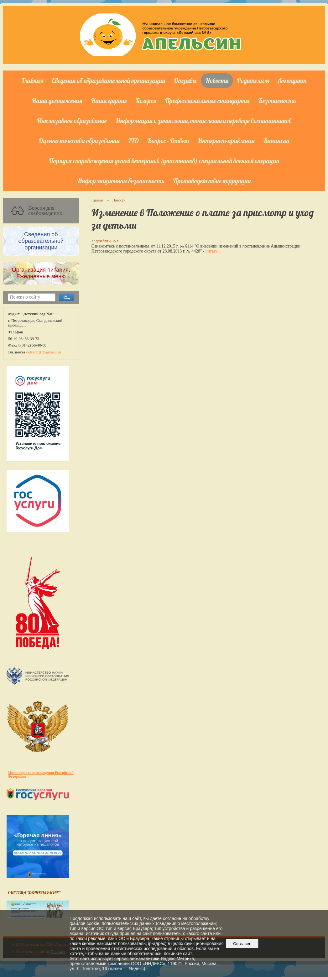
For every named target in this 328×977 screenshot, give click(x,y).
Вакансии (276, 141)
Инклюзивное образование (72, 121)
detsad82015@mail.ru (43, 352)
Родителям (253, 80)
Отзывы (185, 80)
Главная (32, 80)
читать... (213, 251)
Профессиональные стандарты (207, 101)
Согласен (242, 943)
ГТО (133, 141)
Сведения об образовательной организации (108, 80)
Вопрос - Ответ (168, 141)
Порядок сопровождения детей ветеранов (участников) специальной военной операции (164, 161)
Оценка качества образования (79, 141)
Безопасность (277, 101)
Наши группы (109, 101)
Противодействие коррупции (212, 181)
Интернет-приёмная (226, 141)
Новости (217, 80)
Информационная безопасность (120, 181)
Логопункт (292, 80)
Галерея (146, 101)
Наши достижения (57, 101)
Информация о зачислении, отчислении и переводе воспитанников (203, 121)
